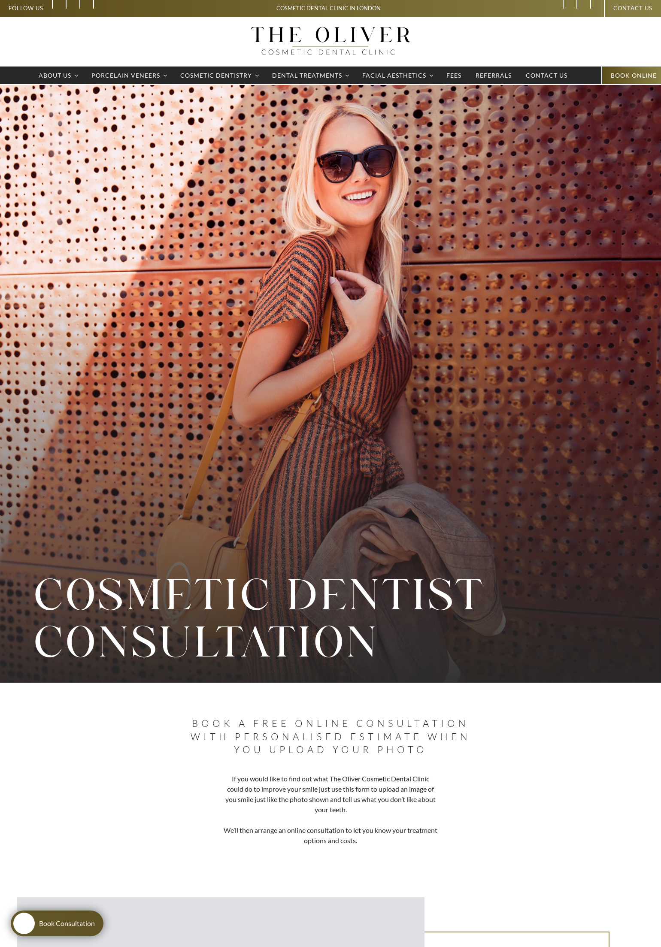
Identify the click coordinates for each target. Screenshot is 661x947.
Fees (453, 75)
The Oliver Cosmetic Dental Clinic (379, 779)
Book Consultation (54, 923)
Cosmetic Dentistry (220, 75)
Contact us (632, 8)
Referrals (494, 75)
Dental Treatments (311, 75)
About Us (59, 75)
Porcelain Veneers (129, 75)
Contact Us (546, 75)
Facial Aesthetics (398, 75)
